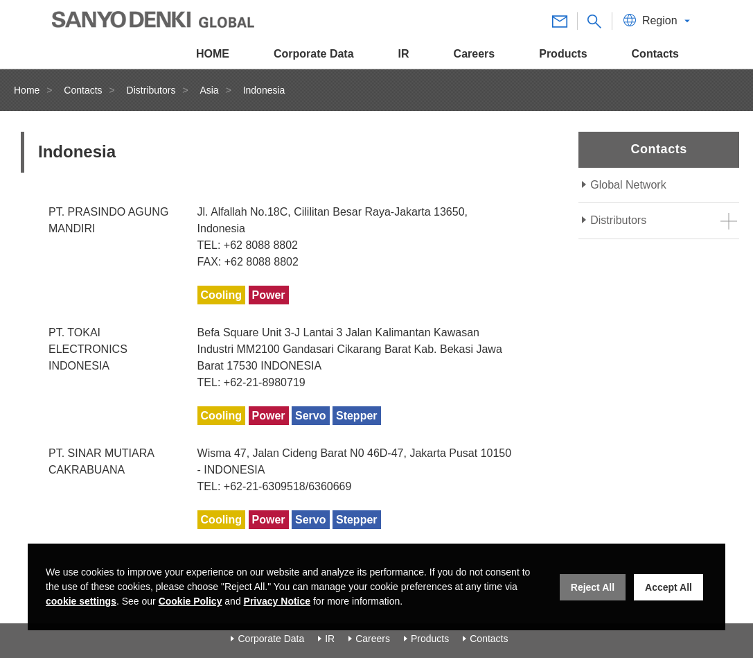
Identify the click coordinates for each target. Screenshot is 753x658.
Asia (209, 90)
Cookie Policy (190, 601)
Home (26, 90)
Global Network (628, 185)
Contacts (83, 90)
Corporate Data (271, 638)
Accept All (668, 587)
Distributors (151, 90)
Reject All (592, 587)
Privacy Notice (277, 601)
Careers (372, 638)
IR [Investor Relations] (330, 638)
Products (430, 638)
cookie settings (81, 601)
